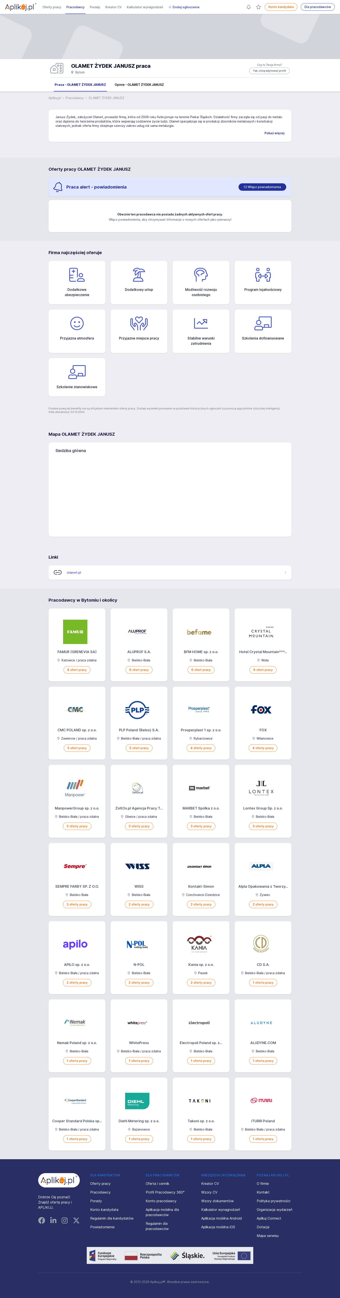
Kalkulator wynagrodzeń (145, 7)
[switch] (262, 187)
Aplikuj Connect (269, 1218)
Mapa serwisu (268, 1235)
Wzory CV (209, 1192)
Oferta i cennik (157, 1183)
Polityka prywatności (273, 1201)
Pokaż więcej (274, 133)
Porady (95, 7)
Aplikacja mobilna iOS (218, 1227)
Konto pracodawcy (161, 1201)
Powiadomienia (102, 1227)
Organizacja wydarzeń (274, 1209)
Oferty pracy (51, 7)
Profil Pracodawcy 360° (165, 1192)
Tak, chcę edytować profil (269, 70)
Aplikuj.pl (55, 98)
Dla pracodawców (317, 7)
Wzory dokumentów (217, 1201)
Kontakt (263, 1192)
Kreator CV (113, 7)
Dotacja (263, 1227)
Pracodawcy (75, 7)
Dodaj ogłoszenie (183, 7)
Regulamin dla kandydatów (112, 1218)
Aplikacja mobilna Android (221, 1218)
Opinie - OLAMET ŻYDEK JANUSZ (139, 84)
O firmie (263, 1183)
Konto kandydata (281, 7)
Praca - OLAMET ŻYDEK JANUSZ (80, 84)
